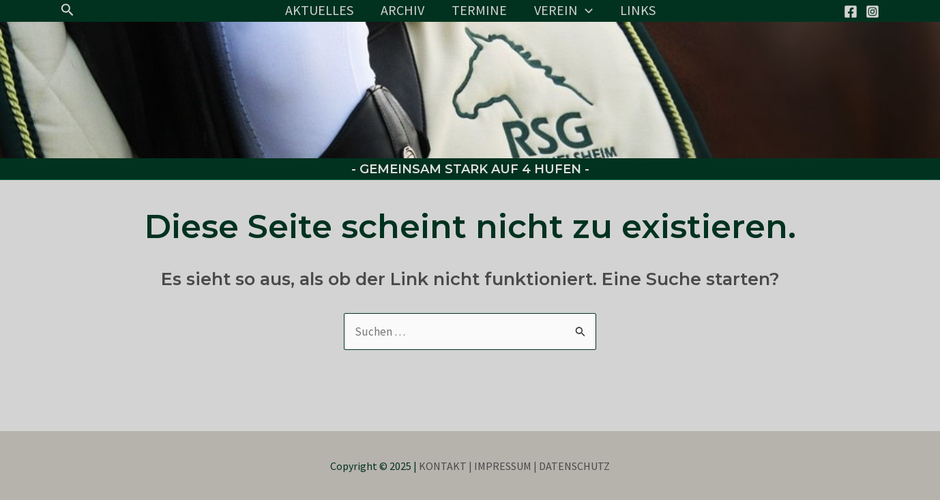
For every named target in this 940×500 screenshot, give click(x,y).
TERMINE (479, 9)
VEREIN (563, 10)
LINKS (638, 9)
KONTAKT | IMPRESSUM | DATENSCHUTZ (514, 466)
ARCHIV (402, 9)
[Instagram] (872, 11)
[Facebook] (850, 11)
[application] (585, 10)
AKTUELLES (319, 9)
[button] (67, 10)
